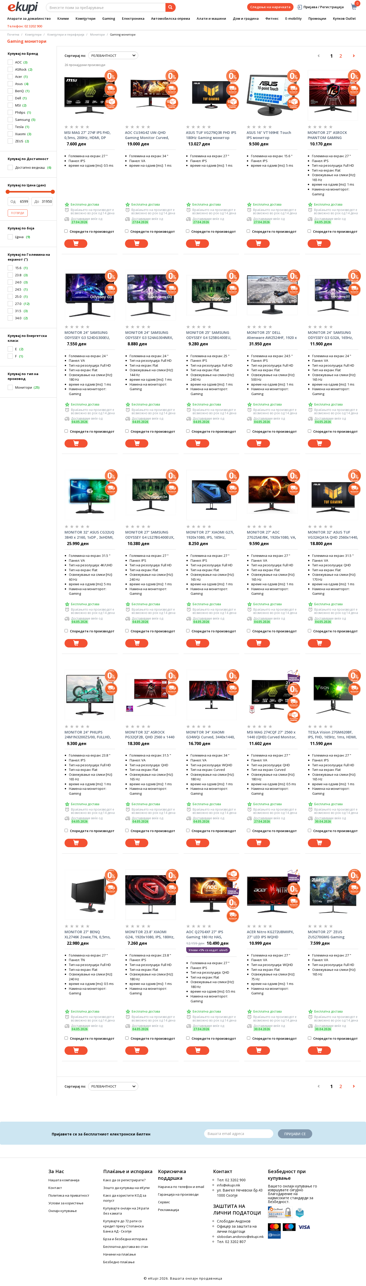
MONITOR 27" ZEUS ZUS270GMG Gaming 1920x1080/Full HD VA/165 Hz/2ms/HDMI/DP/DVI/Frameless (333, 934)
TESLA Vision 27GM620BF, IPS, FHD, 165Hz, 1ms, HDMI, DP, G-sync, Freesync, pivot (332, 735)
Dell (18, 98)
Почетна (13, 34)
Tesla (19, 126)
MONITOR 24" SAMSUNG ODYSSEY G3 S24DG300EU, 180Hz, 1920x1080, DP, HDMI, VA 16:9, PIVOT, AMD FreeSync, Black (90, 335)
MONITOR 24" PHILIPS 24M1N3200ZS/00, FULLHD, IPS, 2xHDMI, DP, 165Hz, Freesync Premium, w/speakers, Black (88, 735)
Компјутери (86, 18)
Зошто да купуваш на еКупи (126, 1187)
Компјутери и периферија (65, 34)
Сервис (164, 1202)
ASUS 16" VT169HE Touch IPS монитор (269, 135)
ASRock (21, 69)
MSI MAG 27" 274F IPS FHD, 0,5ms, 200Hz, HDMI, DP (87, 135)
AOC (18, 62)
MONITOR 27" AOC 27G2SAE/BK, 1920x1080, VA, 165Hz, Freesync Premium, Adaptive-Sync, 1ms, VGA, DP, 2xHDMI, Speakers (271, 535)
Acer (18, 76)
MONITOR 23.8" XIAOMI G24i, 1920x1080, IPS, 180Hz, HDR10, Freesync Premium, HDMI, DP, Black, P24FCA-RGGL (149, 934)
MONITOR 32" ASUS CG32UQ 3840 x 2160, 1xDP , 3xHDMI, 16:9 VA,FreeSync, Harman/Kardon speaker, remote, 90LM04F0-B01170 (89, 535)
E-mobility (293, 18)
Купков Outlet (344, 18)
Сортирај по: (75, 55)
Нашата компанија (63, 1180)
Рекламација (168, 1209)
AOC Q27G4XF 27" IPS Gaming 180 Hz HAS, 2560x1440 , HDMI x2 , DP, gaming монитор (208, 934)
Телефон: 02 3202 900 (24, 26)
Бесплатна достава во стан (125, 1246)
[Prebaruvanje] (170, 7)
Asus (19, 83)
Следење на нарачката (270, 7)
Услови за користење (65, 1203)
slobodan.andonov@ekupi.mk (240, 1236)
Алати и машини (211, 18)
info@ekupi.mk (228, 1185)
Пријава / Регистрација (320, 7)
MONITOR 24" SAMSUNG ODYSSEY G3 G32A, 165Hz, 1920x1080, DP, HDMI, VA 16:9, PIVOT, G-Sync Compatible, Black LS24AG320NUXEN (330, 335)
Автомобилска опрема (170, 18)
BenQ (19, 91)
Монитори (97, 34)
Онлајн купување (62, 1210)
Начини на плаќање (119, 1254)
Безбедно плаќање (119, 1262)
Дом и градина (246, 18)
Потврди (17, 213)
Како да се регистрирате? (124, 1180)
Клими (63, 18)
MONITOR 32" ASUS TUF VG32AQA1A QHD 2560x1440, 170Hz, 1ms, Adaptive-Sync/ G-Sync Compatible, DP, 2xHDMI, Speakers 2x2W (333, 535)
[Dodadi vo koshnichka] (75, 243)
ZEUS (19, 141)
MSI (18, 105)
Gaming (108, 18)
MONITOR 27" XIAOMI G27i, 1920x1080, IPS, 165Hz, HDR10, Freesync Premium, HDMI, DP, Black (210, 535)
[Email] (238, 1133)
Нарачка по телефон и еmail (181, 1186)
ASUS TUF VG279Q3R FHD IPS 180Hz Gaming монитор (211, 135)
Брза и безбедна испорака (125, 1239)
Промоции (317, 18)
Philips (20, 112)
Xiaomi (20, 134)
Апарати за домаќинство (29, 18)
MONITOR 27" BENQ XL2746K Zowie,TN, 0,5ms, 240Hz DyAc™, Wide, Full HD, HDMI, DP (89, 934)
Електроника (133, 18)
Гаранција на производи (178, 1194)
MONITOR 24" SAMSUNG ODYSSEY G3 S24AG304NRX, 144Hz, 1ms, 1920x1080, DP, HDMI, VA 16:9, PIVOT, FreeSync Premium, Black (149, 335)
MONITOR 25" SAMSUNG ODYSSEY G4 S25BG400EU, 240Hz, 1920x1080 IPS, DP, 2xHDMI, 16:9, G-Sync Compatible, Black (208, 335)
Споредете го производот (89, 231)
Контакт (55, 1187)
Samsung (22, 119)
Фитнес (272, 18)
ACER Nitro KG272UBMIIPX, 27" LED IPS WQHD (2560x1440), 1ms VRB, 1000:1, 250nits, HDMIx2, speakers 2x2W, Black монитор (270, 934)
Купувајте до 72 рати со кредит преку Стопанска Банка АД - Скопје (123, 1226)
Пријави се (295, 1133)
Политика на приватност (68, 1195)
